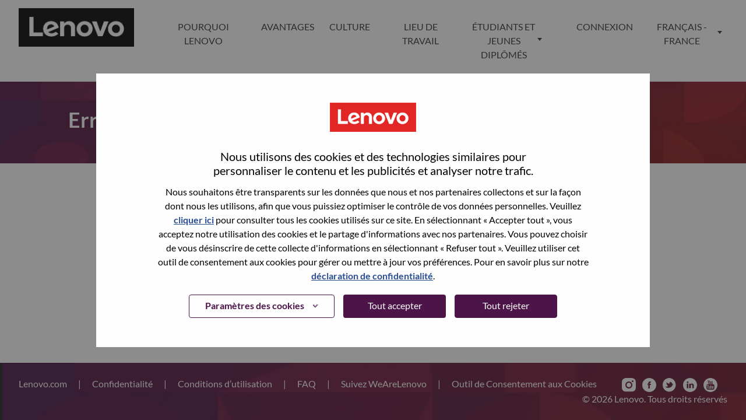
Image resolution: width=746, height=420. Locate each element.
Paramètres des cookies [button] (254, 305)
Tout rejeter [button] (506, 305)
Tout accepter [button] (395, 305)
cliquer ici (194, 219)
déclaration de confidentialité (372, 275)
